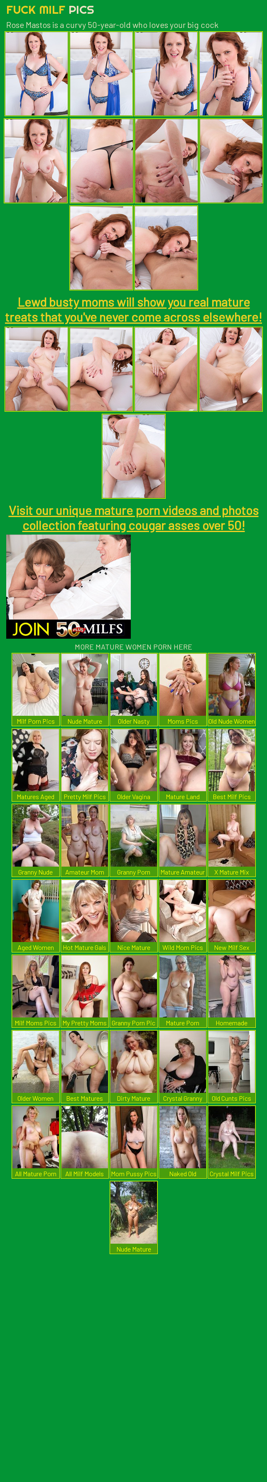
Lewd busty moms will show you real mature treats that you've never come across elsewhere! (133, 309)
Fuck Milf (50, 9)
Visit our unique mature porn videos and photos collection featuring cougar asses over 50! (134, 517)
